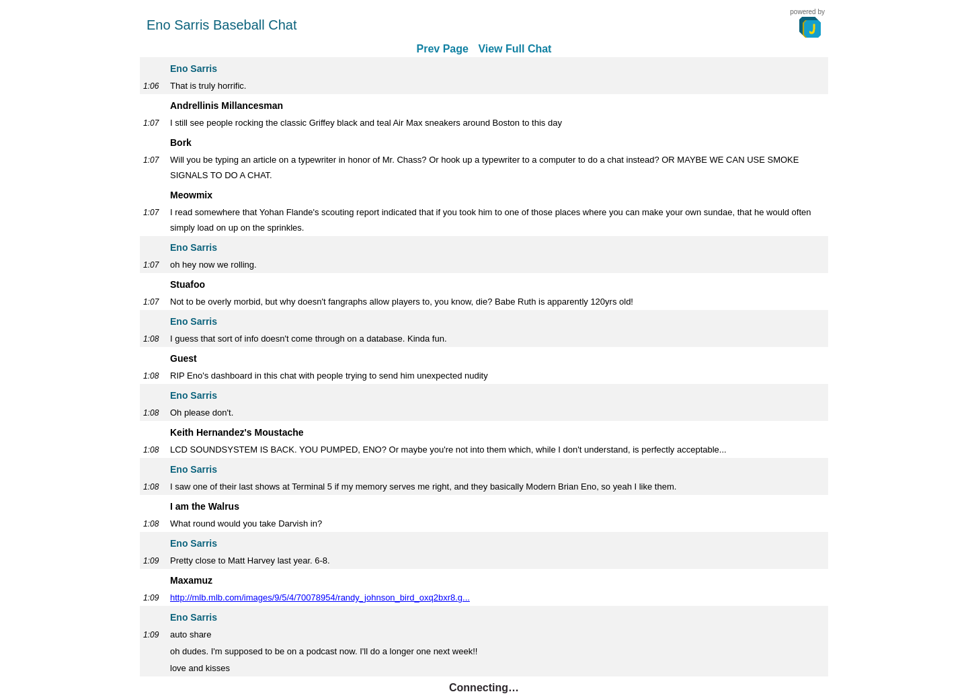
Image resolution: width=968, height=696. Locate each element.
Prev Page (443, 48)
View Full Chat (514, 48)
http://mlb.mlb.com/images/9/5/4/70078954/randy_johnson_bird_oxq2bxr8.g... (320, 597)
